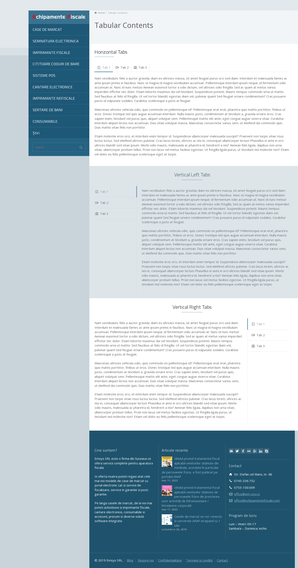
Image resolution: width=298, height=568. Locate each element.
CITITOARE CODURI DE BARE (56, 64)
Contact (222, 560)
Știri (36, 133)
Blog (130, 560)
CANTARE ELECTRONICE (53, 87)
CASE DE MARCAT (47, 29)
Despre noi (146, 560)
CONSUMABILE (45, 121)
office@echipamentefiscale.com (257, 500)
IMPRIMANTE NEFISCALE (54, 98)
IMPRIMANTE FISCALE (51, 52)
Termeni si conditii (199, 560)
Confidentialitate (170, 560)
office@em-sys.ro (247, 494)
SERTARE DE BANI (48, 110)
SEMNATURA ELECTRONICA (56, 41)
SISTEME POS (44, 75)
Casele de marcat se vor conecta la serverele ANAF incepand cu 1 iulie (198, 521)
